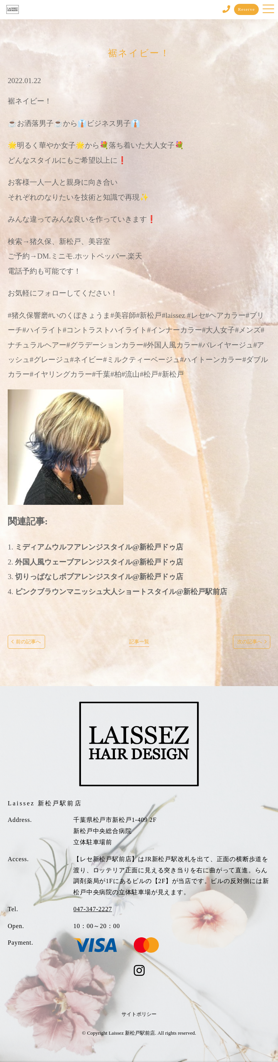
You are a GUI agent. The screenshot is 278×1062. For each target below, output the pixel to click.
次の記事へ (249, 642)
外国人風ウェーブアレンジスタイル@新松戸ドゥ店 (99, 562)
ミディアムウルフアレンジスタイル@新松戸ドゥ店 (99, 547)
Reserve (246, 9)
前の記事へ (28, 642)
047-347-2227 (92, 909)
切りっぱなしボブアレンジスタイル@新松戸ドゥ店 (99, 577)
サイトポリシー (139, 1014)
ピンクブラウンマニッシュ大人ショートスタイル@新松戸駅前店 (121, 592)
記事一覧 (139, 642)
